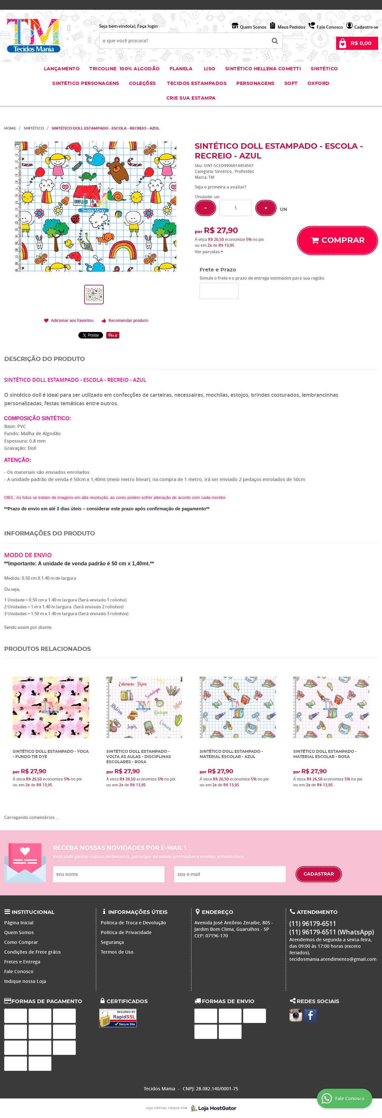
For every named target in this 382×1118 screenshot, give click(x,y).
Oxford (319, 83)
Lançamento (62, 69)
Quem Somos (253, 27)
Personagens (255, 83)
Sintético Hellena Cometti (263, 69)
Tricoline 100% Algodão (124, 69)
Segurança (112, 942)
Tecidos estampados (197, 83)
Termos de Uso (117, 952)
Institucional (33, 912)
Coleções (143, 83)
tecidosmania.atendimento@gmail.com (332, 959)
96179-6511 (311, 4)
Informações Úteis (137, 912)
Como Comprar (21, 942)
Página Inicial (18, 922)
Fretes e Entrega (22, 962)
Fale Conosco (330, 27)
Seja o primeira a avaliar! (220, 187)
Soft (291, 83)
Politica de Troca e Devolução (133, 922)
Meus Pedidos (291, 27)
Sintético (324, 69)
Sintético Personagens (85, 83)
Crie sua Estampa (191, 98)
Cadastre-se (366, 27)
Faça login (147, 26)
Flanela (181, 69)
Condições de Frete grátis (32, 952)
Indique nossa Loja (25, 981)
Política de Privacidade (126, 932)
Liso (209, 69)
